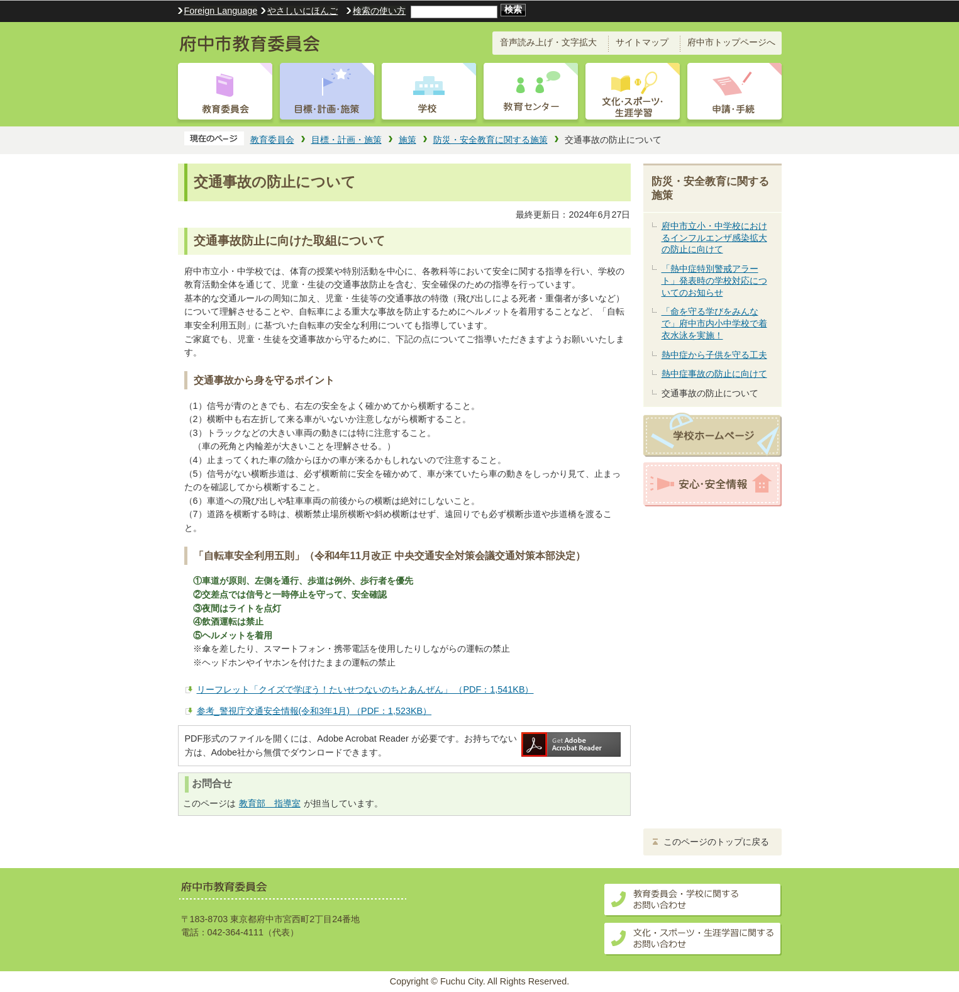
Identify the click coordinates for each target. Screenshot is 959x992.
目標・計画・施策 (346, 140)
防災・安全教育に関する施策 (490, 140)
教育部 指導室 (270, 803)
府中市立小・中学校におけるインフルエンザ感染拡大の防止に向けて (714, 237)
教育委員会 (272, 140)
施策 (407, 140)
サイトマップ (642, 42)
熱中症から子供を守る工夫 (714, 355)
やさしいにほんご (302, 11)
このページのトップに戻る (716, 842)
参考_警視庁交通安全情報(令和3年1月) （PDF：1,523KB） (314, 711)
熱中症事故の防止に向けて (714, 374)
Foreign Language (221, 11)
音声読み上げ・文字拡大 (548, 42)
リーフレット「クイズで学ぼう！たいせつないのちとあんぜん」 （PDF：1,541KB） (365, 689)
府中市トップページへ (731, 42)
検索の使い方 (379, 11)
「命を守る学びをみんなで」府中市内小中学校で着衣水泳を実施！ (714, 323)
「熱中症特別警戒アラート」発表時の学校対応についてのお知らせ (714, 280)
